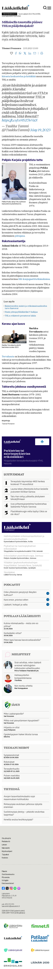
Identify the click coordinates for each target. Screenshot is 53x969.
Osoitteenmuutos (8, 874)
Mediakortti (6, 841)
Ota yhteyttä (6, 838)
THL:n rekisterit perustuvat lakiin (20, 315)
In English (5, 880)
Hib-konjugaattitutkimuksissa (34, 279)
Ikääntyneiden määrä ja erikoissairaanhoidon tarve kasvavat (26, 307)
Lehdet (4, 845)
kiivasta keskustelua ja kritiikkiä (19, 76)
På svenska (5, 877)
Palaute (4, 871)
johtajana (20, 235)
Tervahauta (8, 356)
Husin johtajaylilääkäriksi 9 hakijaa (21, 312)
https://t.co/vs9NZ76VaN (20, 120)
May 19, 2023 (40, 129)
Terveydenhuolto (9, 14)
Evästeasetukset (8, 883)
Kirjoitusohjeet (7, 851)
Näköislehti (6, 848)
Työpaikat (5, 854)
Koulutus (5, 858)
